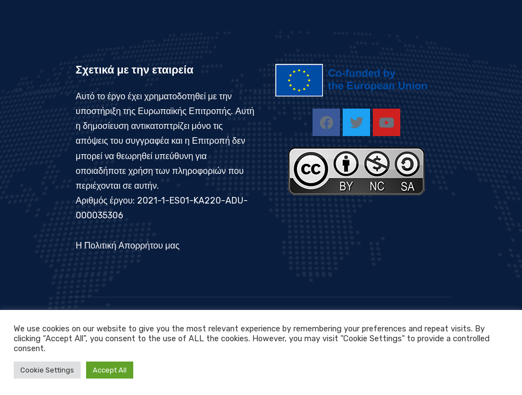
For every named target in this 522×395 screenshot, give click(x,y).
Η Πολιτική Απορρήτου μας (127, 245)
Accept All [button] (110, 370)
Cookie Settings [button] (47, 370)
